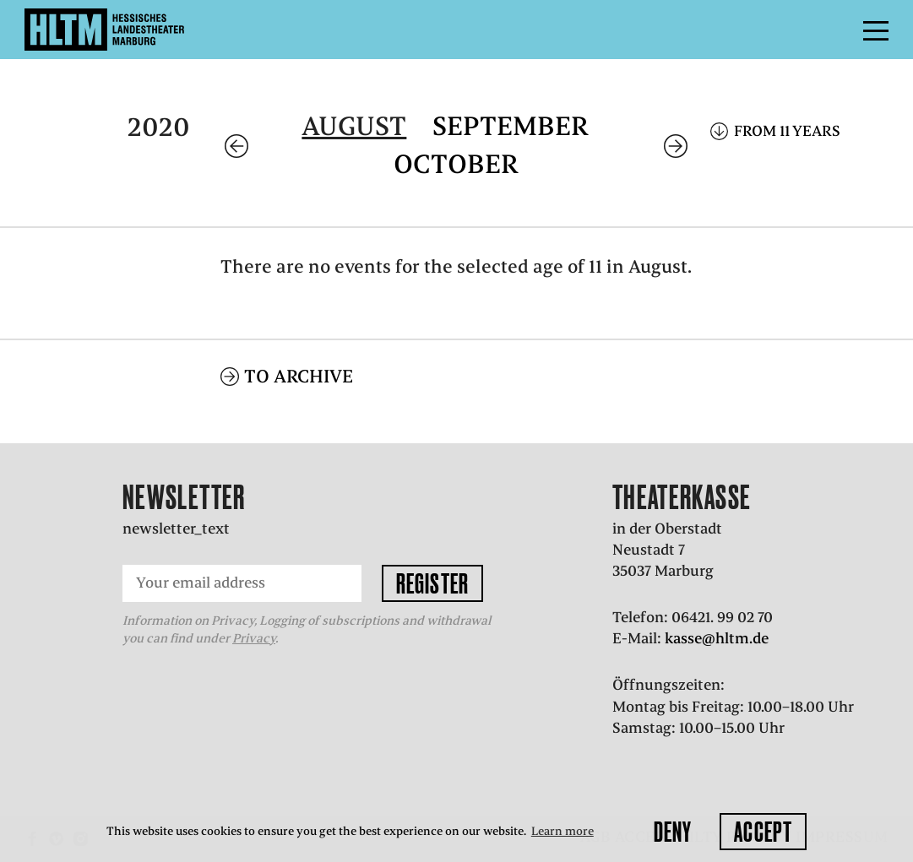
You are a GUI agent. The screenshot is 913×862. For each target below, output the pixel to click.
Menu (838, 29)
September (510, 126)
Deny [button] (673, 831)
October (456, 164)
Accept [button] (763, 831)
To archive (298, 376)
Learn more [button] (562, 831)
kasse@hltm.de (717, 638)
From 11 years (787, 131)
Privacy (253, 638)
